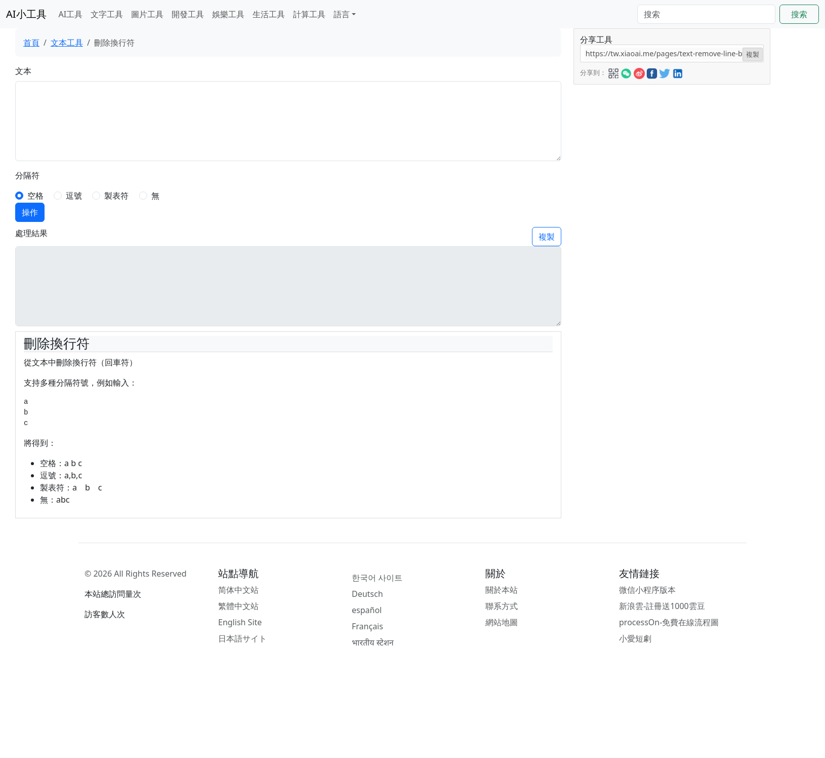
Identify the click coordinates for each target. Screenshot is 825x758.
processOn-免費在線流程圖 (669, 622)
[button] (613, 72)
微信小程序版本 (647, 589)
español (367, 610)
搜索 (799, 14)
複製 (547, 236)
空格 (35, 195)
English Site (240, 622)
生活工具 (269, 14)
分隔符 (27, 175)
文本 (23, 71)
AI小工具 (26, 14)
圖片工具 (147, 14)
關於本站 (501, 589)
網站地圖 (501, 622)
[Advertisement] (633, 237)
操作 (30, 212)
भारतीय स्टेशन (373, 642)
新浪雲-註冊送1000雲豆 (662, 606)
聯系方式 (501, 606)
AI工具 (71, 14)
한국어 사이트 (377, 577)
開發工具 (188, 14)
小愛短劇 (635, 638)
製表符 (116, 195)
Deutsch (367, 593)
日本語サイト (242, 638)
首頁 (31, 42)
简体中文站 (238, 589)
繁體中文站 (238, 606)
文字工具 (107, 14)
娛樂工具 (228, 14)
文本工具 (67, 42)
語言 (342, 14)
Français (367, 626)
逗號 (74, 195)
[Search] (706, 14)
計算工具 (309, 14)
